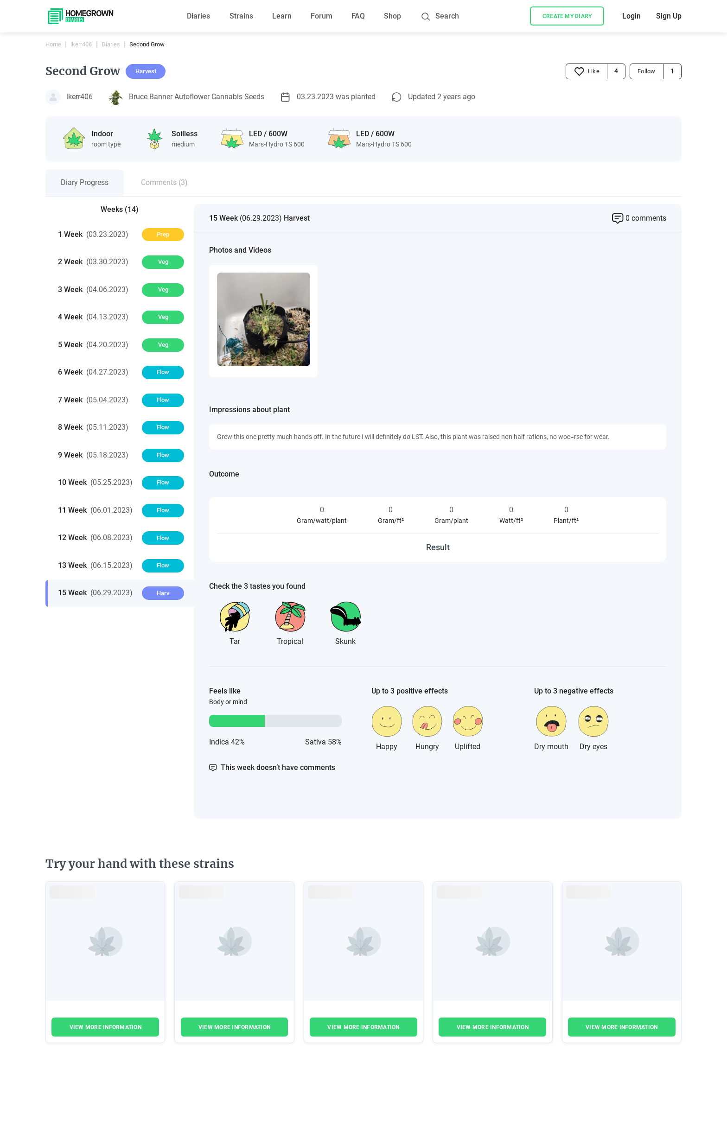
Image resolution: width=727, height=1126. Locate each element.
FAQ (358, 16)
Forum (321, 16)
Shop (392, 16)
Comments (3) (164, 182)
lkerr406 (81, 44)
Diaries (198, 16)
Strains (241, 16)
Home (53, 44)
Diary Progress (84, 182)
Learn (282, 16)
